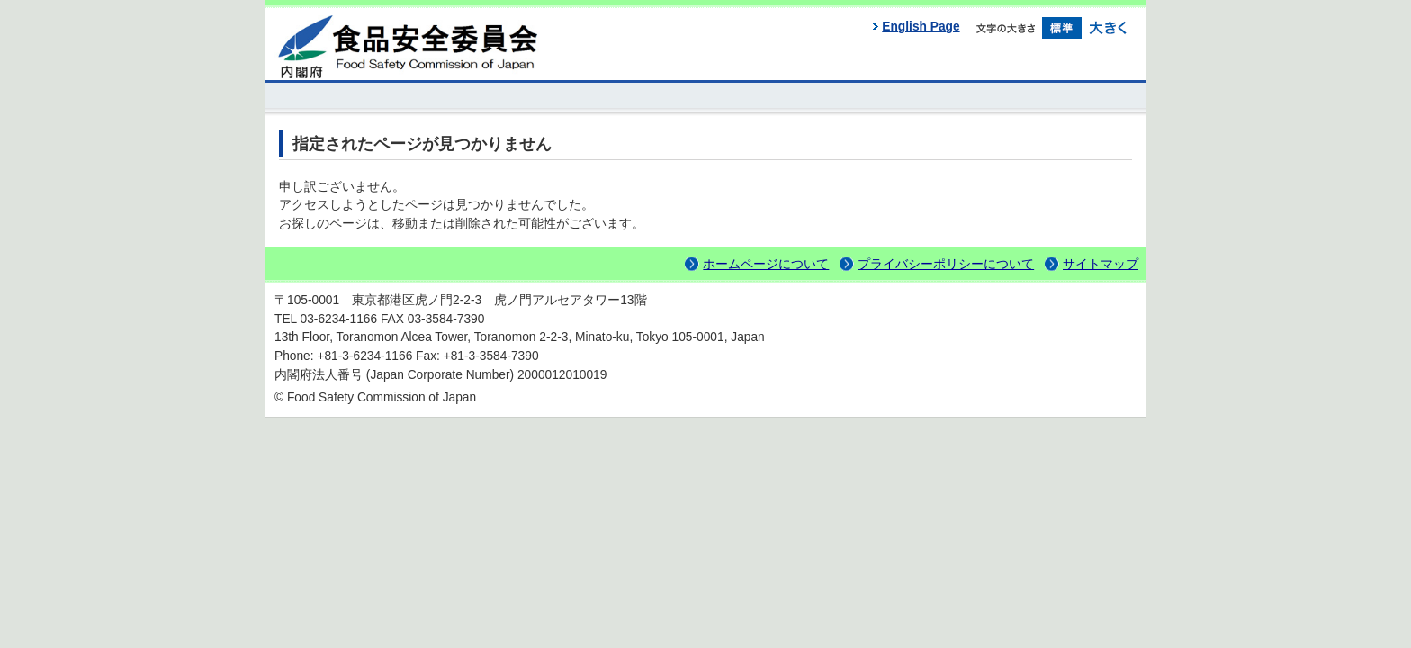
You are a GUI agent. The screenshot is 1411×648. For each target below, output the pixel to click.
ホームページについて (766, 264)
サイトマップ (1100, 264)
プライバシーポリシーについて (946, 264)
